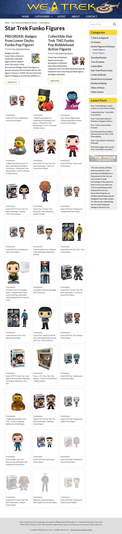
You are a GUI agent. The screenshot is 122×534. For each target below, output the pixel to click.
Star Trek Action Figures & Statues (24, 23)
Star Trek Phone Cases (102, 70)
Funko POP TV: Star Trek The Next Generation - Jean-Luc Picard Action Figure (44, 165)
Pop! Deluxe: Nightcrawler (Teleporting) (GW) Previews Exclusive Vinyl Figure (71, 120)
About (76, 16)
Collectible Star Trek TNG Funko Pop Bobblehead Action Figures (61, 42)
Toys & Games (97, 62)
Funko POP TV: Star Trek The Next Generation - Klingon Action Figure (17, 502)
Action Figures (99, 53)
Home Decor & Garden (101, 79)
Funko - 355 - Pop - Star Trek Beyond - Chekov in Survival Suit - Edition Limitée (45, 378)
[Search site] (100, 24)
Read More (12, 82)
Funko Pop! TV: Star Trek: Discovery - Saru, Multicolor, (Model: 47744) (43, 211)
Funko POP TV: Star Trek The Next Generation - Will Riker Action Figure (44, 421)
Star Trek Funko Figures (21, 49)
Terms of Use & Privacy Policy (81, 530)
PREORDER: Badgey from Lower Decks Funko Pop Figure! (21, 40)
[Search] (114, 24)
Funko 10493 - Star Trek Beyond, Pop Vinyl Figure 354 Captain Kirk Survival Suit (16, 461)
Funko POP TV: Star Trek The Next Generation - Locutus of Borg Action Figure (72, 292)
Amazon (12, 115)
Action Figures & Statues (103, 46)
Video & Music (98, 87)
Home (25, 16)
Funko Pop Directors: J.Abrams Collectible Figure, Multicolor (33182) (44, 251)
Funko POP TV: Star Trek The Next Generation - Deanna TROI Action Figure (17, 211)
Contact (91, 16)
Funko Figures (44, 23)
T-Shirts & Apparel (99, 38)
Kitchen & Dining (99, 83)
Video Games (97, 92)
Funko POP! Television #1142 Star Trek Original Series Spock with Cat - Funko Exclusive (44, 337)
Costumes (96, 42)
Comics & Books (98, 74)
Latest (61, 16)
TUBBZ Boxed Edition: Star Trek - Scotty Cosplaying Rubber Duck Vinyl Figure (16, 421)
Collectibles (96, 66)
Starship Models (99, 57)
